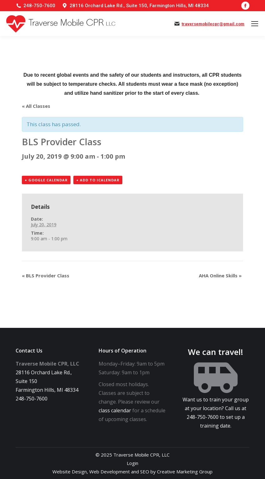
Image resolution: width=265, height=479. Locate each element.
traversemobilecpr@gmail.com (213, 24)
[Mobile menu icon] (255, 24)
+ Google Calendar (46, 180)
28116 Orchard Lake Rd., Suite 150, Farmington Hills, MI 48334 (139, 5)
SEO (144, 471)
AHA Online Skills (220, 275)
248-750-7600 (39, 5)
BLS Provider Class (45, 275)
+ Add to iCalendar (98, 180)
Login (132, 463)
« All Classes (36, 106)
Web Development (109, 471)
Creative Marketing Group (185, 471)
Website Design (69, 471)
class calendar (115, 410)
